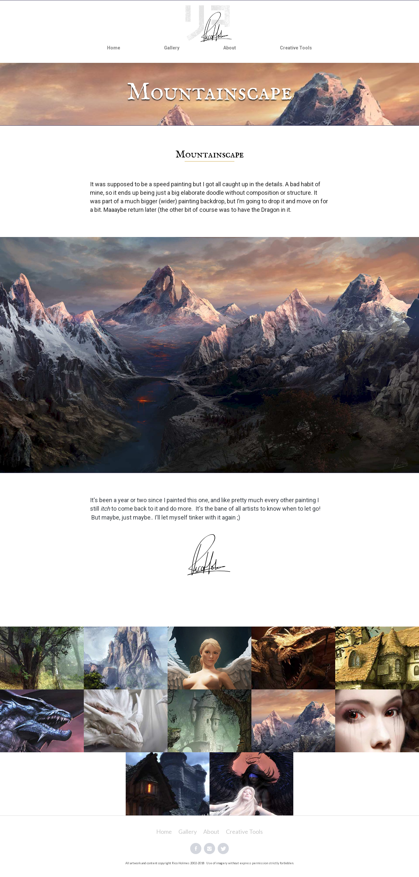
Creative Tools (296, 47)
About (229, 47)
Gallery (171, 47)
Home (113, 47)
